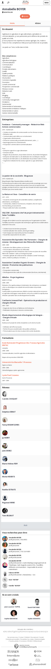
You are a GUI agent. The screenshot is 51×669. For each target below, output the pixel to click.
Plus (25, 525)
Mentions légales (40, 639)
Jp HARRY (6, 438)
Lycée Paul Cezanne (10, 375)
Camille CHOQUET (9, 399)
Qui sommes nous (12, 637)
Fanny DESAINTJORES (10, 425)
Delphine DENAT (9, 412)
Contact (21, 637)
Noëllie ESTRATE (9, 489)
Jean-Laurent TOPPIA (12, 607)
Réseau (38, 23)
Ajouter (25, 16)
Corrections (23, 641)
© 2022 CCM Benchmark (35, 641)
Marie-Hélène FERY (10, 463)
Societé (41, 637)
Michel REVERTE (8, 476)
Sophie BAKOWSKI (10, 619)
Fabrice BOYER (14, 573)
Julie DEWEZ (7, 451)
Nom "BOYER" (14, 580)
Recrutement (34, 637)
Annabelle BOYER (15, 538)
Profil (12, 23)
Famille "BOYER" (14, 586)
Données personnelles (12, 639)
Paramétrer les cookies (27, 639)
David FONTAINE (34, 607)
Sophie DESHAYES (34, 619)
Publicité (27, 637)
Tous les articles (13, 641)
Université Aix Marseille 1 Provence (16, 362)
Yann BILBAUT (8, 515)
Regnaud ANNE (8, 502)
